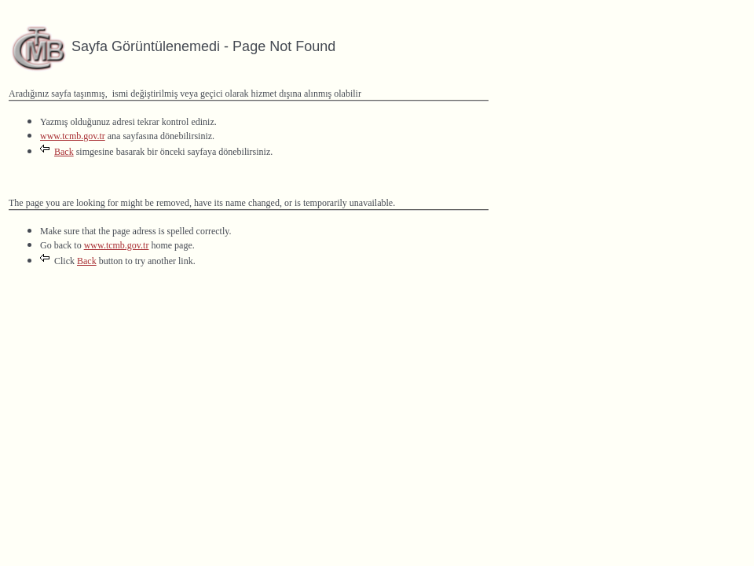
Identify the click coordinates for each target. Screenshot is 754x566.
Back (64, 151)
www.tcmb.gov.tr (72, 136)
